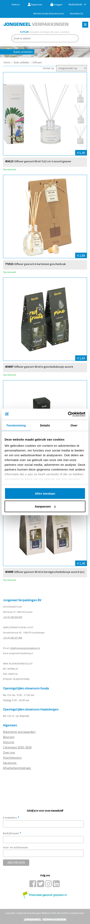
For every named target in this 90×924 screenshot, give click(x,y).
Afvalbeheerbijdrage (17, 768)
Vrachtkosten (12, 758)
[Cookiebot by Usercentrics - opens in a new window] (67, 414)
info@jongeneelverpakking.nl (25, 648)
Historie (8, 742)
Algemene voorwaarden (19, 732)
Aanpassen (45, 506)
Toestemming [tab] (16, 425)
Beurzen (8, 737)
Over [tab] (73, 425)
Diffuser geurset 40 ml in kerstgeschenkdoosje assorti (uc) (49, 571)
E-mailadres (11, 817)
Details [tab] (45, 425)
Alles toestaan (45, 493)
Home (7, 62)
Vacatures (10, 763)
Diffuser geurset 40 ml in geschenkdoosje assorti (43, 366)
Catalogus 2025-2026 (17, 747)
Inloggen (56, 4)
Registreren (35, 4)
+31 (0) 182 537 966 (12, 637)
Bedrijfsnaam (12, 833)
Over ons (9, 752)
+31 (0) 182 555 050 (12, 617)
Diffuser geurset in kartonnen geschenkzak (40, 264)
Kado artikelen (21, 62)
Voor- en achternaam (15, 847)
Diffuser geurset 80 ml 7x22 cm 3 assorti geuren (42, 161)
